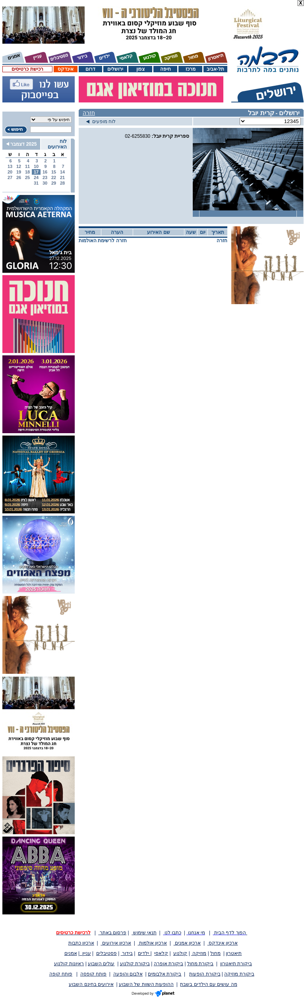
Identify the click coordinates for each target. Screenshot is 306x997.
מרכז (191, 69)
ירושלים (115, 69)
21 (62, 177)
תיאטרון (234, 953)
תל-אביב (215, 69)
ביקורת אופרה (168, 963)
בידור (127, 953)
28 (62, 183)
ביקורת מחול (200, 963)
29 (53, 183)
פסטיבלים (106, 953)
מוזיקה (198, 953)
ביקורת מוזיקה (239, 974)
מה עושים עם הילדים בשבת (208, 984)
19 (18, 172)
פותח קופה (60, 974)
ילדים (144, 953)
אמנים (70, 953)
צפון (140, 69)
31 (36, 183)
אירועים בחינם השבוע (91, 984)
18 (27, 172)
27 (10, 177)
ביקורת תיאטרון (236, 963)
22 (53, 177)
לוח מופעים (101, 121)
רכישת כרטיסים (27, 69)
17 (36, 172)
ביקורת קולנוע (135, 963)
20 (10, 172)
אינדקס (66, 69)
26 (18, 177)
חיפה (165, 69)
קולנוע (180, 953)
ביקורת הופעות (204, 974)
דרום (90, 69)
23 (45, 177)
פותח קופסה (93, 974)
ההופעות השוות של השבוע (146, 984)
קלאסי (161, 953)
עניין (85, 953)
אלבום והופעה (128, 974)
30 (45, 183)
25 (27, 177)
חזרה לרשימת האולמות (103, 240)
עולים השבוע (101, 963)
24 (36, 177)
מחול (215, 953)
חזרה (89, 113)
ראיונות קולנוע (69, 963)
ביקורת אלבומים (164, 974)
